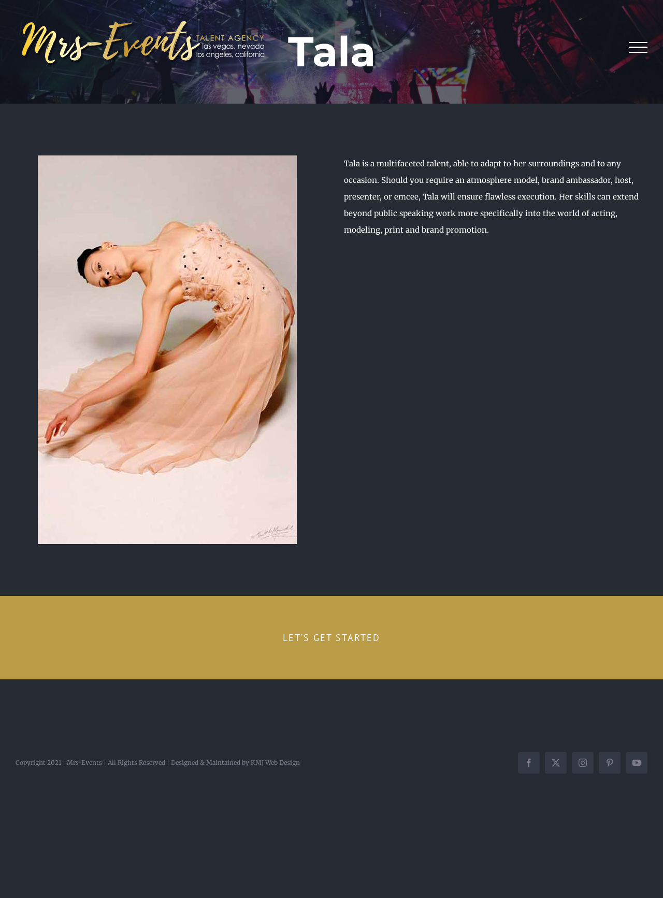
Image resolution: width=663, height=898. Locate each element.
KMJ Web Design (275, 762)
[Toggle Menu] (638, 47)
